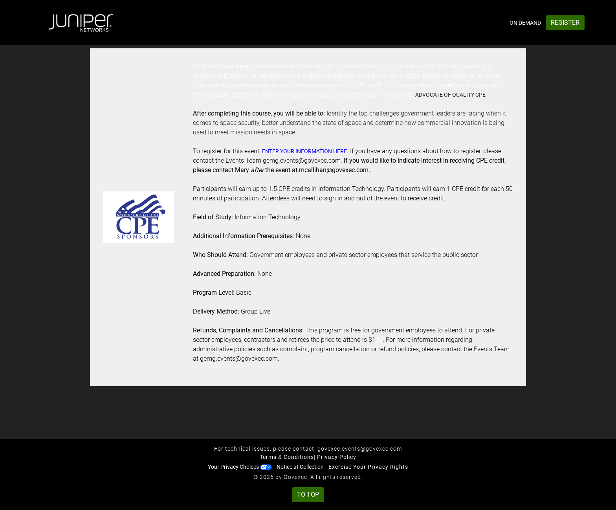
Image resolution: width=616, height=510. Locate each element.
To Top (308, 494)
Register (565, 22)
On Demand (525, 23)
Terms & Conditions (287, 457)
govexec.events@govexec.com (359, 449)
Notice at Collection (300, 467)
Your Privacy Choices (240, 467)
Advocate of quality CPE (450, 95)
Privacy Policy (336, 457)
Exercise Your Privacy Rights (368, 467)
